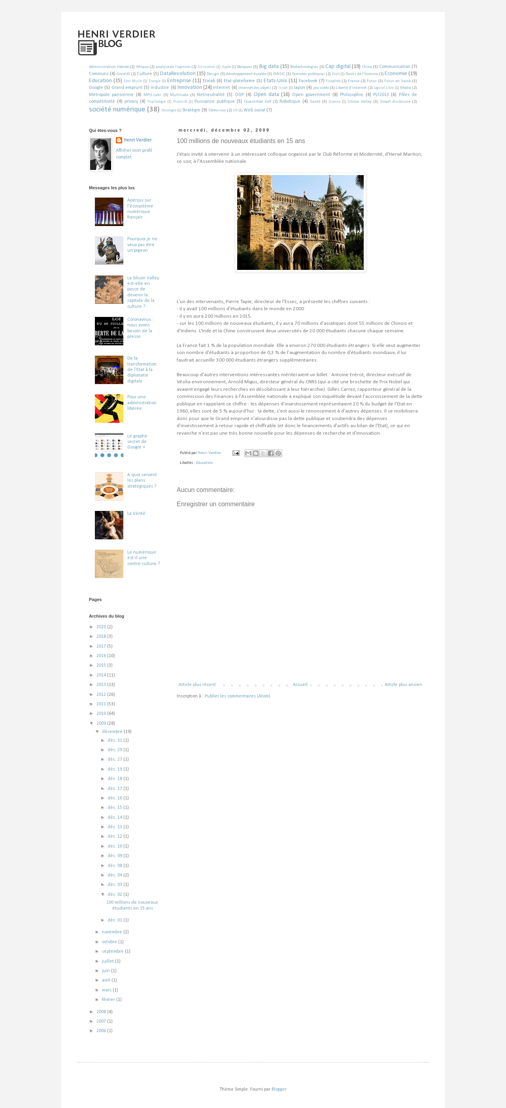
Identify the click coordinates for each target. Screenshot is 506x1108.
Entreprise (179, 81)
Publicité (180, 102)
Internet (221, 87)
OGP (239, 94)
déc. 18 (115, 778)
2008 (101, 1012)
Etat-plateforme (239, 81)
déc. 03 (115, 884)
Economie (396, 74)
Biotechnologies (304, 67)
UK (235, 110)
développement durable (246, 74)
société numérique (117, 109)
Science (334, 102)
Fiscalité (333, 81)
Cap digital (338, 67)
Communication (394, 66)
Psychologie (156, 102)
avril (106, 980)
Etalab (209, 81)
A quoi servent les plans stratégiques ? (142, 481)
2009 (101, 723)
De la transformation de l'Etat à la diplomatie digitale (142, 370)
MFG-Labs (152, 95)
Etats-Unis (275, 81)
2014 (101, 675)
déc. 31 (115, 740)
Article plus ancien (403, 684)
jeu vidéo (321, 88)
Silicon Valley (359, 102)
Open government (311, 94)
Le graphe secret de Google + (137, 442)
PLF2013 (381, 94)
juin (106, 971)
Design (213, 74)
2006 (101, 1031)
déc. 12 (115, 836)
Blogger (279, 1089)
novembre (112, 932)
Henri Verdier (137, 140)
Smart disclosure (395, 102)
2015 (101, 665)
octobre (110, 942)
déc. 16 (115, 798)
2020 (101, 627)
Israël (283, 88)
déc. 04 (115, 875)
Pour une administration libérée (142, 403)
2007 (101, 1021)
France (353, 81)
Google (96, 87)
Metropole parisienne (111, 94)
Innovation (189, 87)
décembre (113, 731)
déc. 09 (115, 856)
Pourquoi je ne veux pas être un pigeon (142, 245)
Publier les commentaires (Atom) (237, 696)
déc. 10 (115, 846)
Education (100, 81)
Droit (336, 74)
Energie (154, 81)
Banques (244, 67)
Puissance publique (214, 101)
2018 (101, 636)
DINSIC (279, 74)
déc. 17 (115, 788)
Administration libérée (109, 67)
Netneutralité (211, 94)
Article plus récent (197, 684)
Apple (226, 67)
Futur (372, 81)
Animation (206, 67)
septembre (113, 951)
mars (107, 990)
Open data (266, 95)
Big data (269, 67)
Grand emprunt (127, 87)
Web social (254, 110)
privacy (131, 101)
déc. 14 (115, 817)
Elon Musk (133, 81)
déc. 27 (115, 759)
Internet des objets (254, 88)
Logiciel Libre (384, 88)
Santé (315, 102)
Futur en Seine (397, 81)
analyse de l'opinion (173, 67)
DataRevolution (178, 74)
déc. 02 (115, 894)
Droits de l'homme (362, 74)
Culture (144, 74)
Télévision (217, 110)
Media (405, 88)
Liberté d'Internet (351, 88)
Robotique (289, 101)
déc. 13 (115, 827)
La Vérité (136, 513)
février (109, 999)
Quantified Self (257, 102)
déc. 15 (115, 807)
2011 (101, 704)
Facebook (308, 81)
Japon (299, 87)
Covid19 (123, 74)
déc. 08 (115, 865)
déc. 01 (115, 920)
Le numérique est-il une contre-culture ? (143, 558)
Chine (367, 67)
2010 (101, 713)
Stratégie (191, 110)
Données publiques (308, 74)
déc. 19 (115, 769)
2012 (101, 694)
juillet (108, 961)
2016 (101, 656)
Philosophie (351, 94)
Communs (99, 74)
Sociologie (168, 110)
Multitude (179, 95)
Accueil (300, 684)
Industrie (160, 87)
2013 (101, 684)
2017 (101, 646)
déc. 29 (115, 750)
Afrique (142, 67)
